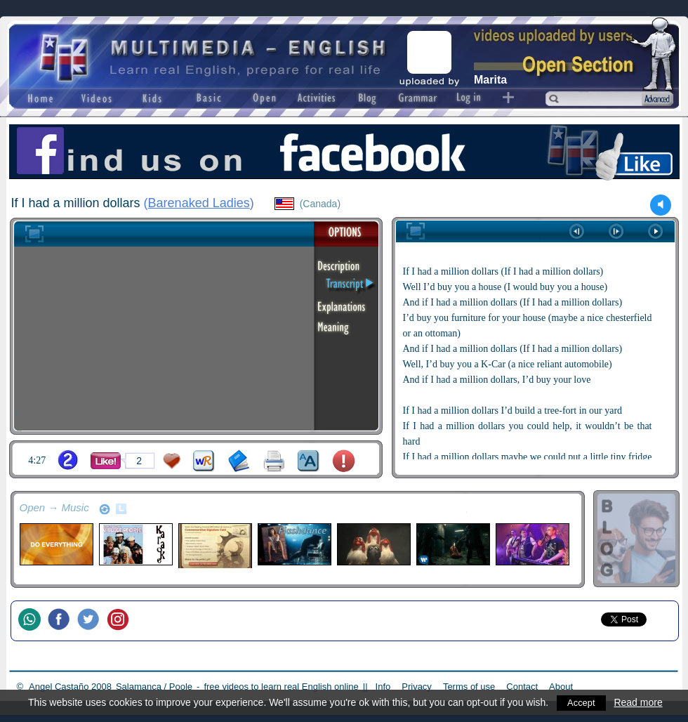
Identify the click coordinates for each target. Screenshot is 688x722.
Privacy (417, 686)
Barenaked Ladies (199, 203)
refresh (104, 509)
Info (383, 686)
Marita (490, 80)
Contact (522, 686)
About (561, 686)
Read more (640, 702)
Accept (582, 702)
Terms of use (469, 686)
